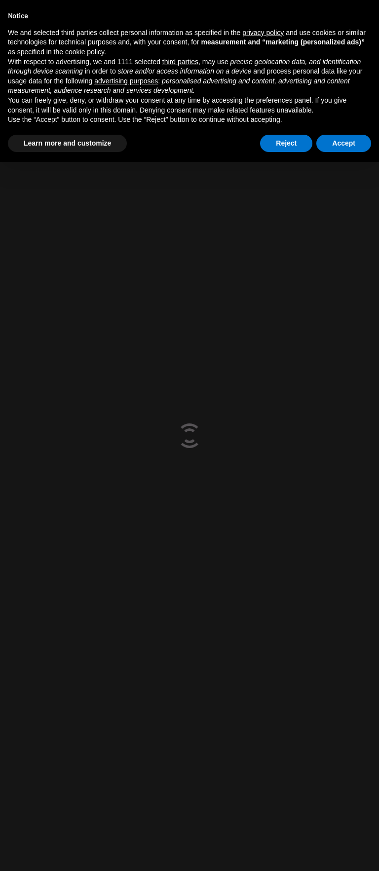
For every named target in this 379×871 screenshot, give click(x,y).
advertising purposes (126, 81)
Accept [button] (343, 143)
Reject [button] (286, 143)
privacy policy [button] (263, 33)
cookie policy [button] (84, 52)
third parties (180, 62)
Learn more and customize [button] (67, 143)
